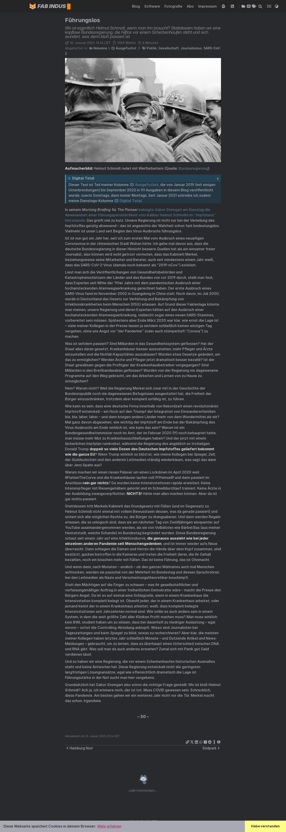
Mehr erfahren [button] (109, 826)
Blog (136, 6)
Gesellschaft (168, 48)
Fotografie (173, 6)
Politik (152, 48)
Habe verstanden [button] (265, 826)
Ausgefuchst (126, 48)
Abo (191, 6)
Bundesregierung (193, 168)
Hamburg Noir (79, 748)
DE (270, 6)
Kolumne (100, 48)
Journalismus (191, 48)
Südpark (211, 748)
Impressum (208, 6)
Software (152, 6)
